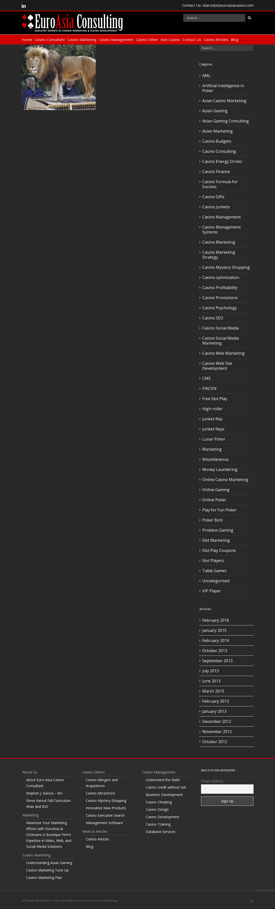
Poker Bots (212, 520)
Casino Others (93, 772)
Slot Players (213, 560)
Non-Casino (170, 39)
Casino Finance (216, 171)
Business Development (164, 794)
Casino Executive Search (105, 815)
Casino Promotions (220, 297)
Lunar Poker (213, 439)
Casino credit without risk (166, 787)
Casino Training (158, 824)
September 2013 (217, 660)
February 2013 (215, 701)
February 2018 (215, 620)
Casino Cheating (159, 802)
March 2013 (213, 691)
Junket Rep (212, 418)
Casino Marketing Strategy (218, 255)
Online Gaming (216, 489)
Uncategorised (215, 580)
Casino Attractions (100, 793)
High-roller (212, 408)
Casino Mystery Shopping (226, 267)
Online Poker (214, 499)
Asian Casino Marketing (224, 100)
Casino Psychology (219, 307)
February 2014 (215, 640)
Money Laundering (220, 469)
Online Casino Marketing (225, 479)
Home (27, 39)
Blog (234, 39)
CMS (206, 378)
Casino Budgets (216, 141)
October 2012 (214, 741)
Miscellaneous (215, 459)
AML (206, 75)
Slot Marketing (216, 540)
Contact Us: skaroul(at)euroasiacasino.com (218, 5)
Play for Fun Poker (219, 509)
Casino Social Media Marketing (220, 341)
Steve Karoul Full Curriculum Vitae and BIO (48, 803)
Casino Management (116, 39)
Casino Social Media (220, 328)
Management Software (104, 822)
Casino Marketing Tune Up (47, 870)
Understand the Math (163, 779)
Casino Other (147, 39)
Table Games (214, 570)
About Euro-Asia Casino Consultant (45, 782)
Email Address (212, 781)
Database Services (160, 831)
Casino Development (162, 816)
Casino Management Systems (221, 229)
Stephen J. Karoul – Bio (44, 793)
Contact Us (192, 39)
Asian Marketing (217, 131)
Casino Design (157, 809)
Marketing (212, 449)
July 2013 (210, 671)
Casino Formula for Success (220, 184)
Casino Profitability (219, 287)
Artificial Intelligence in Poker (223, 88)
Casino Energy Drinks (222, 161)
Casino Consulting (219, 151)
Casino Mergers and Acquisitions (102, 782)
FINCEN (209, 388)
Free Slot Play (214, 398)
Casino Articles (216, 39)
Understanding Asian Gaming (49, 862)
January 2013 (214, 711)
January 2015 (214, 630)
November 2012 (217, 731)
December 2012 (216, 721)
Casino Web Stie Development (217, 366)
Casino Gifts (213, 196)
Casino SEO (212, 317)
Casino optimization (220, 277)
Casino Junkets (216, 206)
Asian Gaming (215, 110)
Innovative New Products (106, 808)
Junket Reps (213, 428)
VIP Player (211, 590)
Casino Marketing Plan (44, 877)
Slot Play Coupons (219, 550)
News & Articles (95, 831)
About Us (29, 772)
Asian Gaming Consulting (225, 120)
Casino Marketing (81, 39)
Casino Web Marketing (223, 353)
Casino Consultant (50, 39)
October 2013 (214, 650)
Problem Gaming (217, 530)
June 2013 (211, 681)
